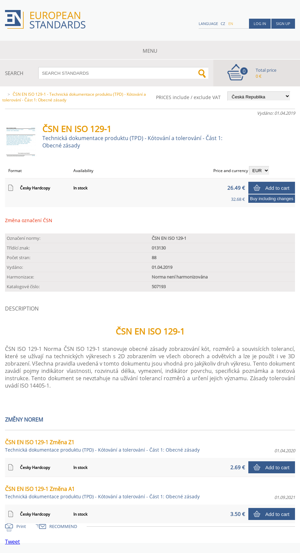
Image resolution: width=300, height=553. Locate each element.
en (230, 23)
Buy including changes (271, 198)
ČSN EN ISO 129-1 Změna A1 (102, 492)
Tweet (12, 541)
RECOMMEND (63, 526)
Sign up (283, 23)
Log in (260, 23)
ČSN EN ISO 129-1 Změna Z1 (102, 446)
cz (223, 23)
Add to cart (277, 188)
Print (21, 526)
